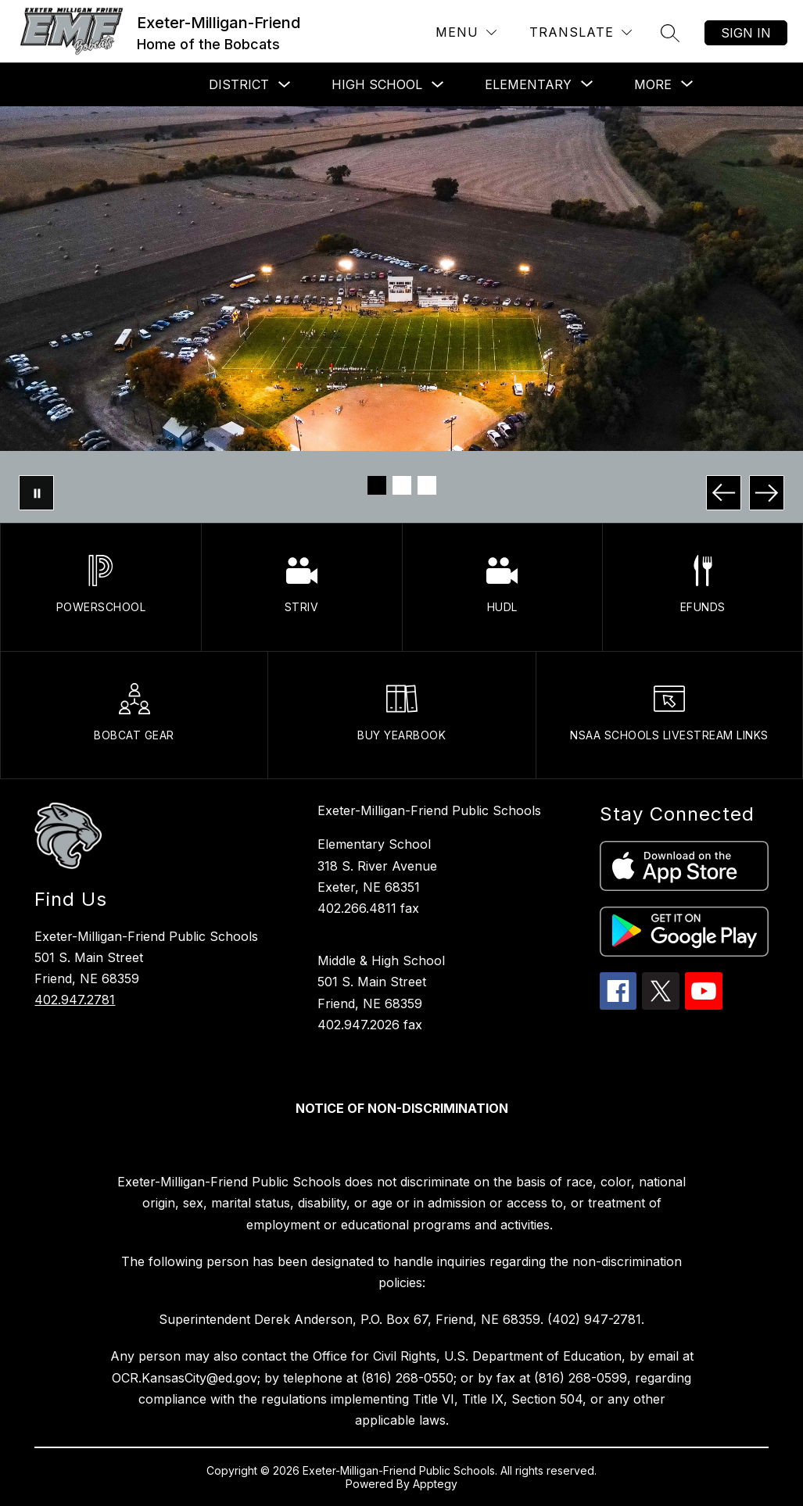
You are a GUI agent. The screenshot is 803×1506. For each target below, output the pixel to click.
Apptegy (435, 1483)
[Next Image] (766, 492)
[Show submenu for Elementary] (528, 84)
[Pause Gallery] (36, 492)
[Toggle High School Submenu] (437, 84)
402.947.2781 (74, 999)
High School (377, 84)
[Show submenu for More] (653, 84)
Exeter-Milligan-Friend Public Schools (429, 810)
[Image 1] (376, 485)
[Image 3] (427, 485)
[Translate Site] (580, 32)
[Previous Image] (723, 492)
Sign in (746, 33)
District (239, 84)
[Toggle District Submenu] (284, 84)
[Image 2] (402, 485)
